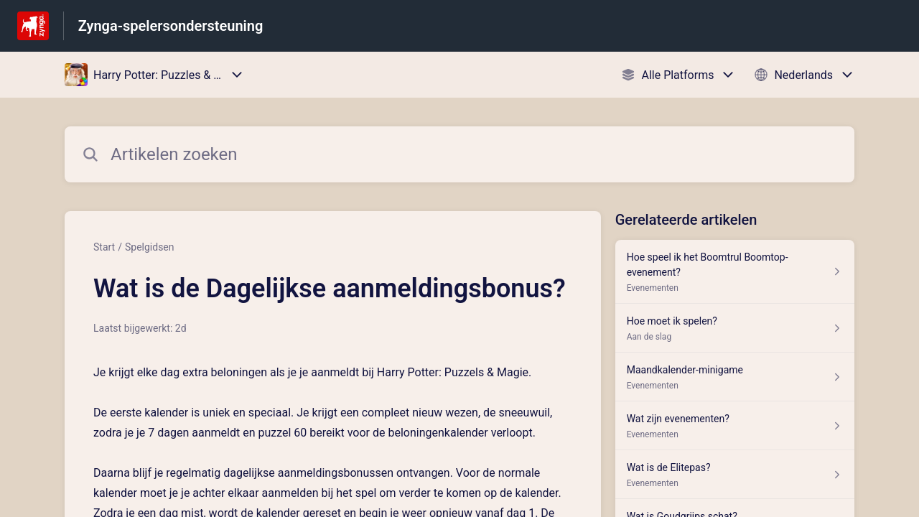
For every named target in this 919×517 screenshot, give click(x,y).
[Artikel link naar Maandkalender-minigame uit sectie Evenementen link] (734, 377)
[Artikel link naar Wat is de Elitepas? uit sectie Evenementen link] (734, 474)
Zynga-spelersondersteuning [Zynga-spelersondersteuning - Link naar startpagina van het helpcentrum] (170, 25)
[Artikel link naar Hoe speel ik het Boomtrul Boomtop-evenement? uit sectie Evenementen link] (734, 272)
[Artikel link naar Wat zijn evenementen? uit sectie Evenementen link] (734, 425)
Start (104, 247)
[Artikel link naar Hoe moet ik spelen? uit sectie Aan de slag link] (734, 328)
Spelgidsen (149, 247)
